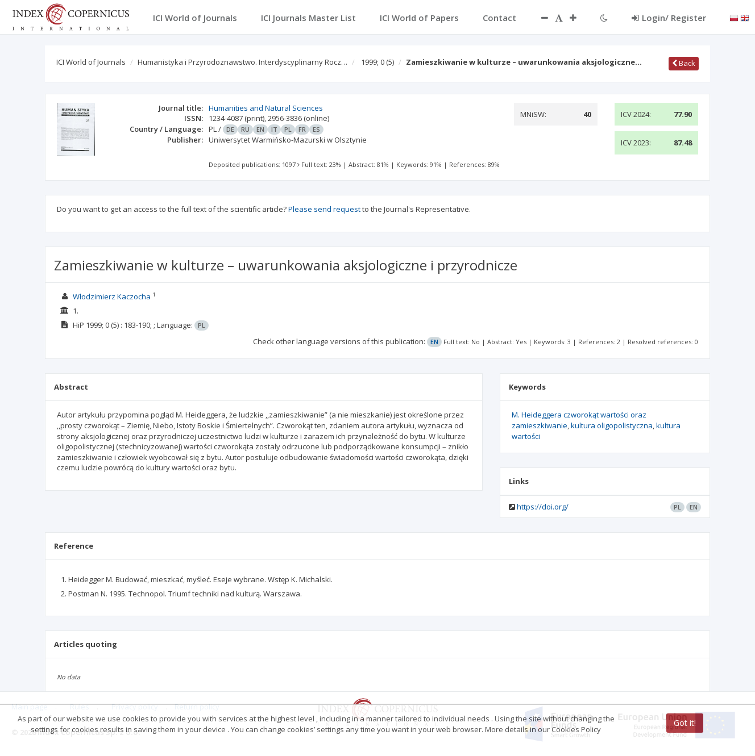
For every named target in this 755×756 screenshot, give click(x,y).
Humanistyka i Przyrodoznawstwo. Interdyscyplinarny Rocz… (242, 62)
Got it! (685, 722)
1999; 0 (377, 62)
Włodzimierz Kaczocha (112, 296)
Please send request (324, 209)
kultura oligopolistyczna (612, 425)
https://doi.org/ (543, 507)
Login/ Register (669, 17)
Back (683, 63)
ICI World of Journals (91, 62)
